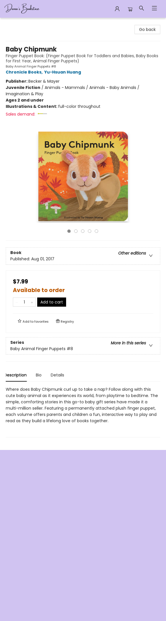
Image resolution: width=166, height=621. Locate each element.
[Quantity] (24, 302)
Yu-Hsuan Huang (63, 72)
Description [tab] (17, 375)
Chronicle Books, (25, 72)
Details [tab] (59, 375)
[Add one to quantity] (31, 302)
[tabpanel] (83, 411)
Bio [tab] (40, 375)
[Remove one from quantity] (16, 302)
